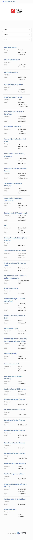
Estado (17, 35)
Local (17, 40)
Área (17, 30)
